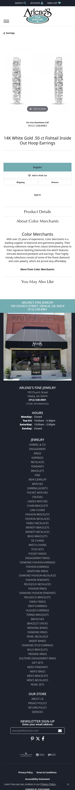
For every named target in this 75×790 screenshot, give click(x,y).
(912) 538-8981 (37, 126)
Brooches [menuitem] (37, 619)
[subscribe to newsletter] (59, 731)
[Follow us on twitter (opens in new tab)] (38, 739)
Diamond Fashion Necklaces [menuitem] (37, 575)
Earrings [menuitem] (37, 457)
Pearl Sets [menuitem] (37, 684)
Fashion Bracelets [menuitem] (37, 514)
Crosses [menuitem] (37, 497)
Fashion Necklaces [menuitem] (37, 518)
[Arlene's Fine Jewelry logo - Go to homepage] (37, 15)
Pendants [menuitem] (37, 466)
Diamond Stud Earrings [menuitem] (37, 645)
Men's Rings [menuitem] (37, 671)
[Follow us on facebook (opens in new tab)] (43, 739)
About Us (38, 698)
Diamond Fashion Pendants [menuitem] (37, 593)
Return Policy (37, 707)
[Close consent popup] (68, 784)
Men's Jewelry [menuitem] (37, 479)
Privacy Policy (37, 703)
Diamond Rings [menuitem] (37, 632)
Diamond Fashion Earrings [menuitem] (37, 562)
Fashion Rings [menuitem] (37, 588)
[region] (37, 79)
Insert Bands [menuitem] (37, 641)
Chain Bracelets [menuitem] (37, 505)
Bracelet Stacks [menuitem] (37, 623)
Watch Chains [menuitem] (37, 545)
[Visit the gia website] (40, 754)
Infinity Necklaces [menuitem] (37, 532)
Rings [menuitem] (37, 453)
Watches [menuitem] (37, 484)
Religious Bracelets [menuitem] (37, 597)
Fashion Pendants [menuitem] (37, 580)
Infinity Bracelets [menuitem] (37, 527)
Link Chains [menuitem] (37, 510)
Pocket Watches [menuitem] (37, 492)
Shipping (20, 182)
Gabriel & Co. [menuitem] (37, 444)
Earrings (10, 33)
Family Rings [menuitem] (37, 601)
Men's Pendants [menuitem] (37, 667)
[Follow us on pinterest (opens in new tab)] (32, 739)
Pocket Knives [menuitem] (37, 553)
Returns (55, 182)
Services (37, 712)
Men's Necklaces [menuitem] (37, 680)
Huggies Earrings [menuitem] (37, 610)
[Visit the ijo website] (52, 754)
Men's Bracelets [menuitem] (37, 675)
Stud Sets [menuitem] (37, 549)
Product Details (37, 211)
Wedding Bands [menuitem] (37, 627)
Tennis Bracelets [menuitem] (37, 614)
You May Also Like (37, 281)
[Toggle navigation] (6, 23)
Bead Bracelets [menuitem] (37, 536)
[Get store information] (37, 403)
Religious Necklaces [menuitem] (37, 584)
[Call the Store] (37, 399)
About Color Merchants (37, 221)
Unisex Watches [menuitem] (37, 501)
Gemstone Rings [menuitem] (37, 571)
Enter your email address (37, 724)
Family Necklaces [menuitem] (37, 523)
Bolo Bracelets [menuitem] (37, 649)
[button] (20, 3)
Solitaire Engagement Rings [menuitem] (37, 658)
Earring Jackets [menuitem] (37, 488)
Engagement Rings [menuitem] (37, 558)
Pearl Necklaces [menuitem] (37, 636)
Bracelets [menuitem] (37, 470)
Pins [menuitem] (37, 475)
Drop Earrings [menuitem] (37, 606)
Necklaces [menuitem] (37, 462)
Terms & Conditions (46, 772)
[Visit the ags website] (25, 754)
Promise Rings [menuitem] (37, 654)
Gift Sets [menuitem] (37, 662)
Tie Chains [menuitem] (37, 540)
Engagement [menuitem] (37, 449)
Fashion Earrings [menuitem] (37, 566)
